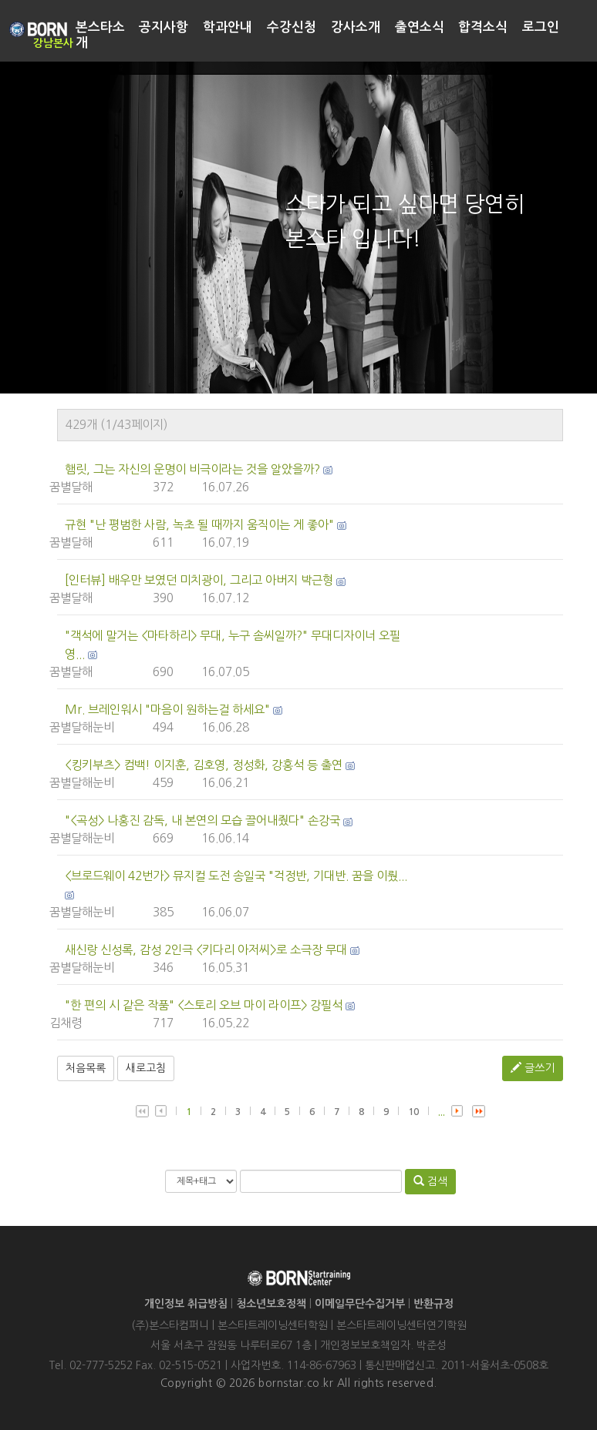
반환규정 (433, 1303)
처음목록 (86, 1068)
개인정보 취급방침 (186, 1303)
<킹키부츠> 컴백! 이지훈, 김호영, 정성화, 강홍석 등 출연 (203, 765)
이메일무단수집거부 (360, 1303)
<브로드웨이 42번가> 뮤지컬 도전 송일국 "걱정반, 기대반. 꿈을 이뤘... (236, 876)
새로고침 (146, 1068)
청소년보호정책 (271, 1303)
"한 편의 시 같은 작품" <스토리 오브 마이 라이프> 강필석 (203, 1005)
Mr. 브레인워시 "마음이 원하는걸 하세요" (167, 709)
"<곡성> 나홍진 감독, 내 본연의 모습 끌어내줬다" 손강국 (202, 820)
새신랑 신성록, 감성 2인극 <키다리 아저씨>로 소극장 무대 (206, 950)
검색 (430, 1181)
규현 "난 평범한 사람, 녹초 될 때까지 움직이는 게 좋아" (199, 525)
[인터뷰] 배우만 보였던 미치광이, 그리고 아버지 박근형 (199, 580)
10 (413, 1112)
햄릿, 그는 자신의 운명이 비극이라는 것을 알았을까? (192, 469)
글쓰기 (533, 1067)
